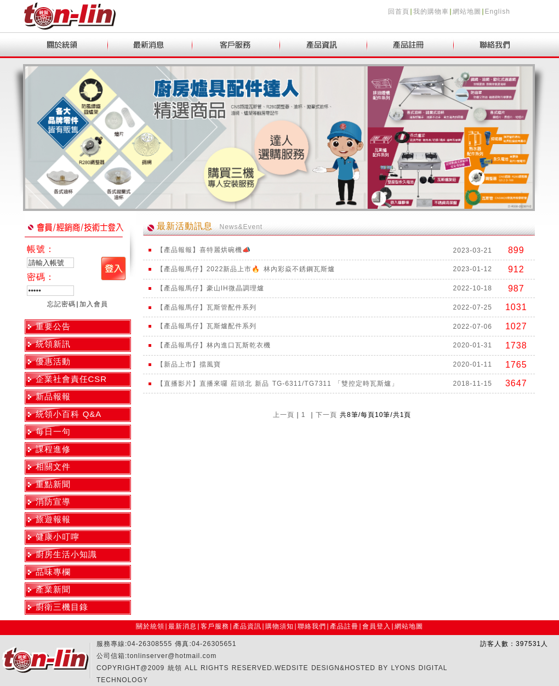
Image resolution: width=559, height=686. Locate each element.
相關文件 (53, 466)
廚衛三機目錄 (62, 606)
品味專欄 (53, 571)
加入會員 (93, 304)
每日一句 (53, 431)
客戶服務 (215, 626)
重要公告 (53, 326)
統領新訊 (53, 343)
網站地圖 (467, 11)
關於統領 (150, 626)
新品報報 (53, 396)
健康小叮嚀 (57, 536)
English (497, 11)
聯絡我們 (312, 626)
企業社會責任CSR (71, 379)
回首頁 (398, 11)
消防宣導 (53, 501)
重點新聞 (53, 484)
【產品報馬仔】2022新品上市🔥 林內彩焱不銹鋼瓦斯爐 (246, 269)
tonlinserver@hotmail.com (171, 656)
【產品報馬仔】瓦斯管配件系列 (206, 307)
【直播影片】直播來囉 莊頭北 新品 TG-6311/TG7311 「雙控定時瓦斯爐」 (277, 383)
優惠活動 (53, 361)
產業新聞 (53, 589)
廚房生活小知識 (66, 554)
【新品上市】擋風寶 (189, 364)
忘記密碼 (61, 304)
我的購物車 (431, 11)
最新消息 (182, 626)
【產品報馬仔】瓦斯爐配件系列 (206, 326)
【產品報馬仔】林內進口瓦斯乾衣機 (214, 345)
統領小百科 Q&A (69, 414)
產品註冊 (344, 626)
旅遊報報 (53, 519)
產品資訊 (247, 626)
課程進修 (53, 449)
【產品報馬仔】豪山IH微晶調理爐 (210, 288)
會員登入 (376, 626)
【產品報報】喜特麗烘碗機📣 (204, 250)
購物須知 (279, 626)
